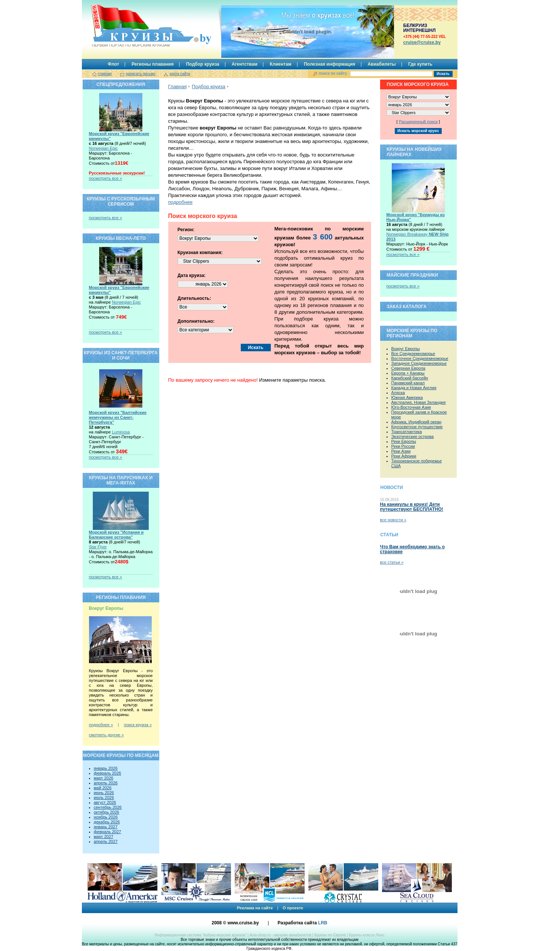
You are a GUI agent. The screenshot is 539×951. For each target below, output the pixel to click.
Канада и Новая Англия (413, 387)
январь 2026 (106, 768)
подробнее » (101, 724)
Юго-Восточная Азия (411, 407)
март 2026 (103, 778)
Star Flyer (98, 547)
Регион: (186, 229)
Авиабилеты (382, 64)
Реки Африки (404, 456)
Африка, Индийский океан (416, 422)
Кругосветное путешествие (417, 426)
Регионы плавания (152, 64)
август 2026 (105, 802)
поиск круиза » (138, 724)
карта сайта (179, 74)
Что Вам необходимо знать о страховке (412, 549)
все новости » (393, 520)
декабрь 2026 (107, 822)
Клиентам (280, 64)
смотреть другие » (106, 735)
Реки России (403, 446)
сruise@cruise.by (422, 42)
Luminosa (121, 432)
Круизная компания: (200, 252)
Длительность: (194, 298)
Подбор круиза (202, 64)
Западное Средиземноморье (419, 363)
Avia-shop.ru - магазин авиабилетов (280, 935)
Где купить (420, 64)
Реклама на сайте (255, 908)
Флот (113, 64)
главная (105, 74)
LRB (323, 922)
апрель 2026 (106, 783)
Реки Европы (403, 441)
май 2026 (103, 787)
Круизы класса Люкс (366, 935)
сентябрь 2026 (108, 807)
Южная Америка (407, 397)
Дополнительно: (196, 321)
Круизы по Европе (330, 935)
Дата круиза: (192, 275)
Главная (177, 86)
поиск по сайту (333, 73)
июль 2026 (104, 797)
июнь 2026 (104, 792)
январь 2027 (106, 827)
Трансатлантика (406, 431)
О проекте (292, 908)
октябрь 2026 (106, 812)
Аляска (398, 392)
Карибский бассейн (409, 378)
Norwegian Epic (103, 148)
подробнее (180, 202)
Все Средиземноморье (413, 353)
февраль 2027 (107, 831)
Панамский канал (408, 383)
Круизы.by (130, 25)
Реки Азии (401, 451)
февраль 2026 (107, 773)
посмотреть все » (105, 178)
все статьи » (392, 562)
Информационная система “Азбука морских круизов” (200, 935)
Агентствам (245, 64)
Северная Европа (408, 368)
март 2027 (103, 836)
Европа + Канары (408, 373)
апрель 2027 (106, 841)
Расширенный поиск (418, 121)
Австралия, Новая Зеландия (418, 402)
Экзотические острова (412, 436)
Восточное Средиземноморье (419, 358)
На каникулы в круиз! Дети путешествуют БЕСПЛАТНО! (411, 507)
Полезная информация (329, 64)
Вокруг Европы (405, 348)
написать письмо (141, 74)
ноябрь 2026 (106, 817)
